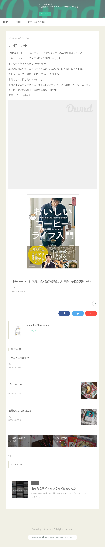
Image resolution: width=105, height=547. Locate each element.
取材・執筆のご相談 (36, 22)
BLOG (18, 22)
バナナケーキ (15, 387)
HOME (6, 22)
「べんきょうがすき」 (19, 361)
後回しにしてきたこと (19, 414)
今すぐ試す (45, 14)
